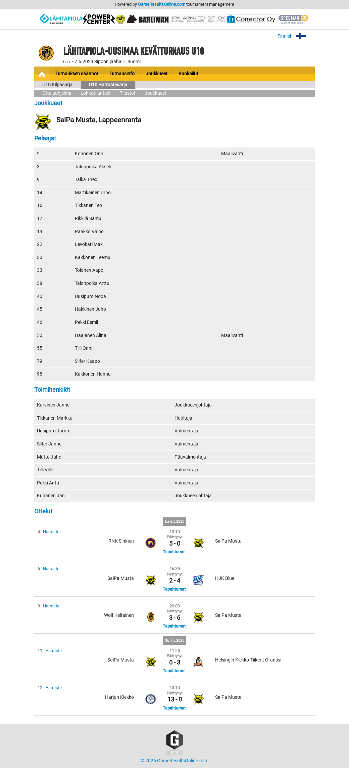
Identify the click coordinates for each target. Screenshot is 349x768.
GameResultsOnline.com (161, 4)
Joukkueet (155, 93)
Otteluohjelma (56, 93)
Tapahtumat (174, 551)
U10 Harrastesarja (108, 85)
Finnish (296, 36)
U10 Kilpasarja (57, 85)
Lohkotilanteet (96, 93)
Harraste (51, 531)
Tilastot (128, 93)
